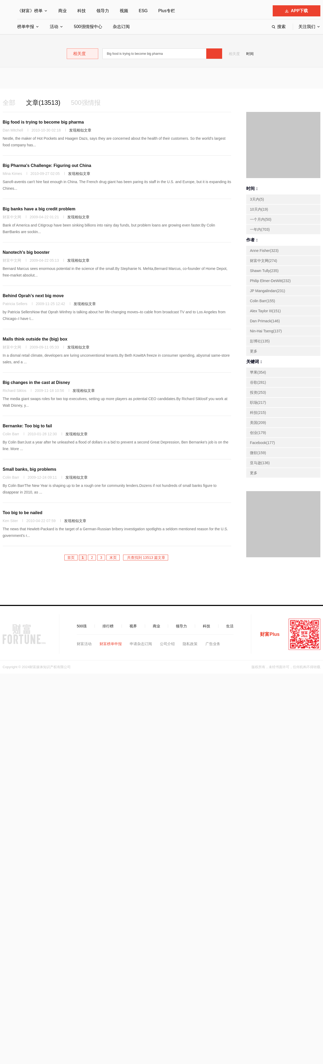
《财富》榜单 (30, 10)
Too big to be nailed (22, 512)
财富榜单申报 (111, 644)
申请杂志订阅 (141, 644)
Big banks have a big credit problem (39, 209)
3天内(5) (257, 199)
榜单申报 (25, 26)
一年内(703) (260, 229)
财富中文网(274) (263, 261)
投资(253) (258, 392)
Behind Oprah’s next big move (33, 295)
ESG (143, 10)
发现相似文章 (80, 130)
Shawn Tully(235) (264, 271)
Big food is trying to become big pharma (43, 122)
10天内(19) (259, 209)
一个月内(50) (260, 219)
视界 (133, 626)
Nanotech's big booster (26, 252)
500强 (82, 626)
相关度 (234, 54)
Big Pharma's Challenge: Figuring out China (47, 165)
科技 (81, 10)
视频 (124, 10)
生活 (230, 626)
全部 (9, 102)
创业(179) (258, 433)
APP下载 (296, 10)
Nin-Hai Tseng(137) (266, 331)
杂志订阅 (121, 26)
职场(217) (258, 402)
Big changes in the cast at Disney (36, 382)
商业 (62, 10)
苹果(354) (258, 372)
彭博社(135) (260, 341)
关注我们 (306, 26)
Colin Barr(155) (262, 301)
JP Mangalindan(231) (267, 291)
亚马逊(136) (260, 463)
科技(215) (258, 412)
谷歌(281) (258, 382)
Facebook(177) (262, 443)
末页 (113, 557)
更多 (253, 351)
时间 (250, 54)
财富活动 (84, 644)
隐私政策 (190, 644)
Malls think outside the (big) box (35, 339)
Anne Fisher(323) (264, 250)
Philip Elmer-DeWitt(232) (270, 281)
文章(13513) (43, 102)
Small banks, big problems (29, 469)
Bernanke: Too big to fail (27, 426)
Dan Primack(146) (265, 321)
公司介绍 (167, 644)
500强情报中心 (88, 26)
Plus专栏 (166, 10)
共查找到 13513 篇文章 (145, 557)
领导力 (102, 10)
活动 (54, 26)
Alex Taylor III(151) (265, 311)
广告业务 (212, 644)
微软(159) (258, 453)
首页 (71, 557)
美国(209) (258, 422)
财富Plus (270, 634)
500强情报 (86, 102)
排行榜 (108, 626)
